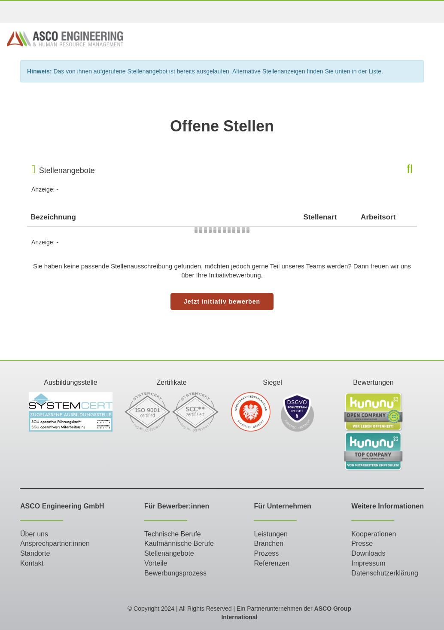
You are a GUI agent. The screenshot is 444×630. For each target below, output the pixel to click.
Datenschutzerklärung (384, 573)
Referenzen (271, 563)
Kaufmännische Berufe (179, 543)
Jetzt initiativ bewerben (222, 301)
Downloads (368, 553)
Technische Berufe (172, 534)
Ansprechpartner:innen (55, 543)
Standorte (35, 553)
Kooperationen (373, 534)
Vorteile (155, 563)
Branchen (268, 543)
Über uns (34, 534)
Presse (362, 543)
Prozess (266, 553)
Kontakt (31, 563)
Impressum (368, 563)
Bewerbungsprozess (175, 573)
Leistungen (270, 534)
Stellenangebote (169, 553)
